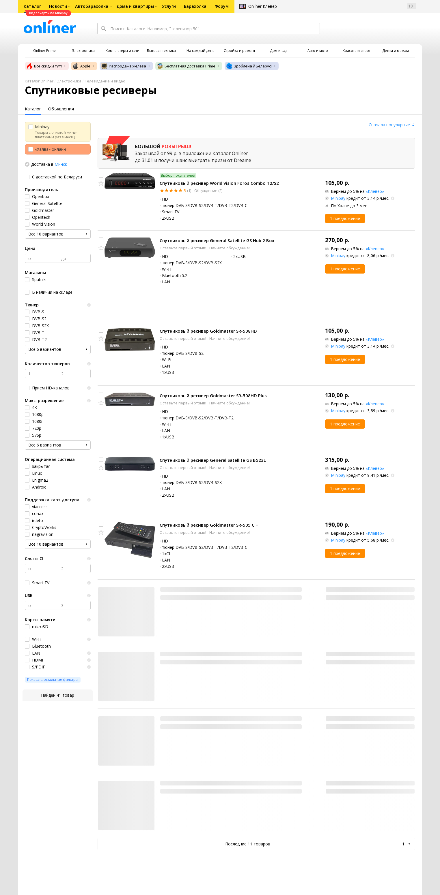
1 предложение (345, 218)
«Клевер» (375, 191)
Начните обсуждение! (229, 247)
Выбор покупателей (178, 175)
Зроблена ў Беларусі (249, 66)
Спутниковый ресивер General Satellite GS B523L (213, 460)
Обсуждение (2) (207, 190)
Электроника (69, 81)
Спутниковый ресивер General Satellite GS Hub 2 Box (217, 240)
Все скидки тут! (44, 66)
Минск (61, 164)
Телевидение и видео (105, 81)
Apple (81, 66)
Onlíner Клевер (262, 6)
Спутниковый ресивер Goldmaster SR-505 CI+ (209, 525)
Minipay (338, 198)
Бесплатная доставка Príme (185, 66)
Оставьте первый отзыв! (183, 247)
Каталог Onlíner (39, 81)
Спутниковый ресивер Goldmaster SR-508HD (208, 331)
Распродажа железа (123, 66)
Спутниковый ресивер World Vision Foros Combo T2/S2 (219, 183)
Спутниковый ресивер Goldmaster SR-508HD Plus (213, 395)
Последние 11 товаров (247, 844)
